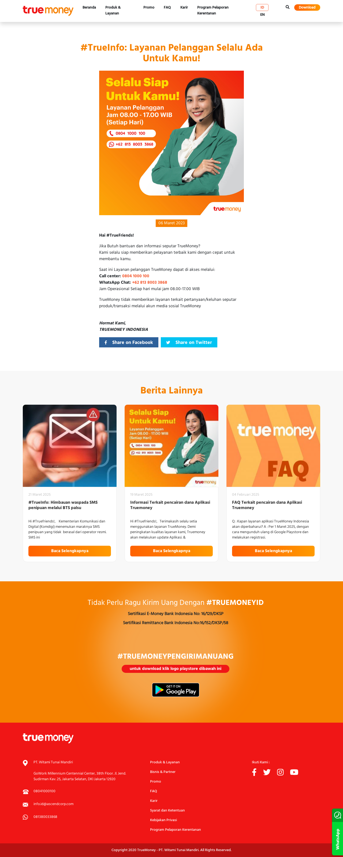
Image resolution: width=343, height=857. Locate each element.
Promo (148, 7)
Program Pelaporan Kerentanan (213, 10)
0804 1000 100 (135, 276)
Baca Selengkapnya (69, 551)
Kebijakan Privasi (163, 820)
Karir (184, 7)
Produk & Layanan (113, 10)
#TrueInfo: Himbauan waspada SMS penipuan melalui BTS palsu (63, 505)
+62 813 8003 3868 (149, 282)
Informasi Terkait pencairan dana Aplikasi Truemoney (170, 505)
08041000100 (44, 791)
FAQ (167, 7)
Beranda (89, 7)
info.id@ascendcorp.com (53, 804)
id (262, 7)
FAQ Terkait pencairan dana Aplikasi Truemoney (267, 505)
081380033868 (45, 817)
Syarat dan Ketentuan (167, 810)
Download (307, 7)
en (262, 15)
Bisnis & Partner (163, 772)
